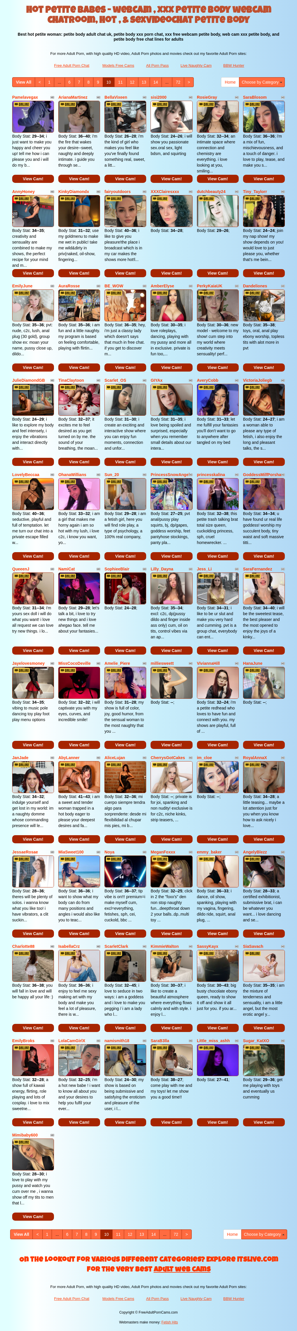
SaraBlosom (255, 97)
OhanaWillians (72, 474)
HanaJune (252, 663)
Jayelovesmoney (28, 663)
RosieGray (207, 97)
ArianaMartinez (72, 97)
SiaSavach (253, 946)
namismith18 (116, 1040)
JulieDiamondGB (28, 380)
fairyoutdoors (117, 191)
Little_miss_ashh (213, 1040)
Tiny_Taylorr (255, 191)
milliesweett (162, 663)
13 (144, 82)
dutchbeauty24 (211, 191)
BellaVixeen (115, 97)
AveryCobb (207, 380)
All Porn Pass (157, 65)
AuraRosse (69, 286)
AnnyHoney (23, 191)
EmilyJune (22, 286)
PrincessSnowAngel (170, 474)
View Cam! (33, 178)
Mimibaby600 (25, 1135)
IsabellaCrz (69, 946)
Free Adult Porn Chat (71, 65)
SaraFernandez (257, 569)
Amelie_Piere (117, 663)
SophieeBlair (116, 569)
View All (23, 82)
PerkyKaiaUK (209, 286)
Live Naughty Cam (196, 65)
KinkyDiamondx (73, 191)
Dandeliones (255, 286)
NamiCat (66, 569)
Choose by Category (262, 82)
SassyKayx (207, 946)
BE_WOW (113, 286)
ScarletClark (116, 946)
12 (132, 82)
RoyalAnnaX (255, 757)
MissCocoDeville (74, 663)
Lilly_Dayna (162, 569)
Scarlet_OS (115, 380)
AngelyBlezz (255, 852)
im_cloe (204, 757)
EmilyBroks (23, 1040)
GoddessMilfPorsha (262, 474)
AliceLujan (114, 757)
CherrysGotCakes (168, 757)
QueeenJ (20, 569)
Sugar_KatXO (256, 1040)
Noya (109, 852)
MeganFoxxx (163, 852)
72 (178, 82)
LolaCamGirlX (71, 1040)
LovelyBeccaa (25, 474)
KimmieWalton (165, 946)
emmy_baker (209, 852)
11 (120, 82)
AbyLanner (68, 757)
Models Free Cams (118, 65)
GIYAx (156, 380)
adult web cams (182, 1270)
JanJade (20, 757)
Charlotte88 (23, 946)
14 (155, 82)
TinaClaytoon (71, 380)
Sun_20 (111, 474)
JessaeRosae (25, 852)
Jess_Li (204, 569)
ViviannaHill (208, 663)
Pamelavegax (25, 97)
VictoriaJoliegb (257, 380)
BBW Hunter (233, 65)
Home (230, 82)
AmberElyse (162, 286)
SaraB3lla (160, 1040)
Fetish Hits (170, 1322)
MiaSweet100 (71, 852)
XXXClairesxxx (165, 191)
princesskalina (211, 474)
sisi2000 (158, 97)
